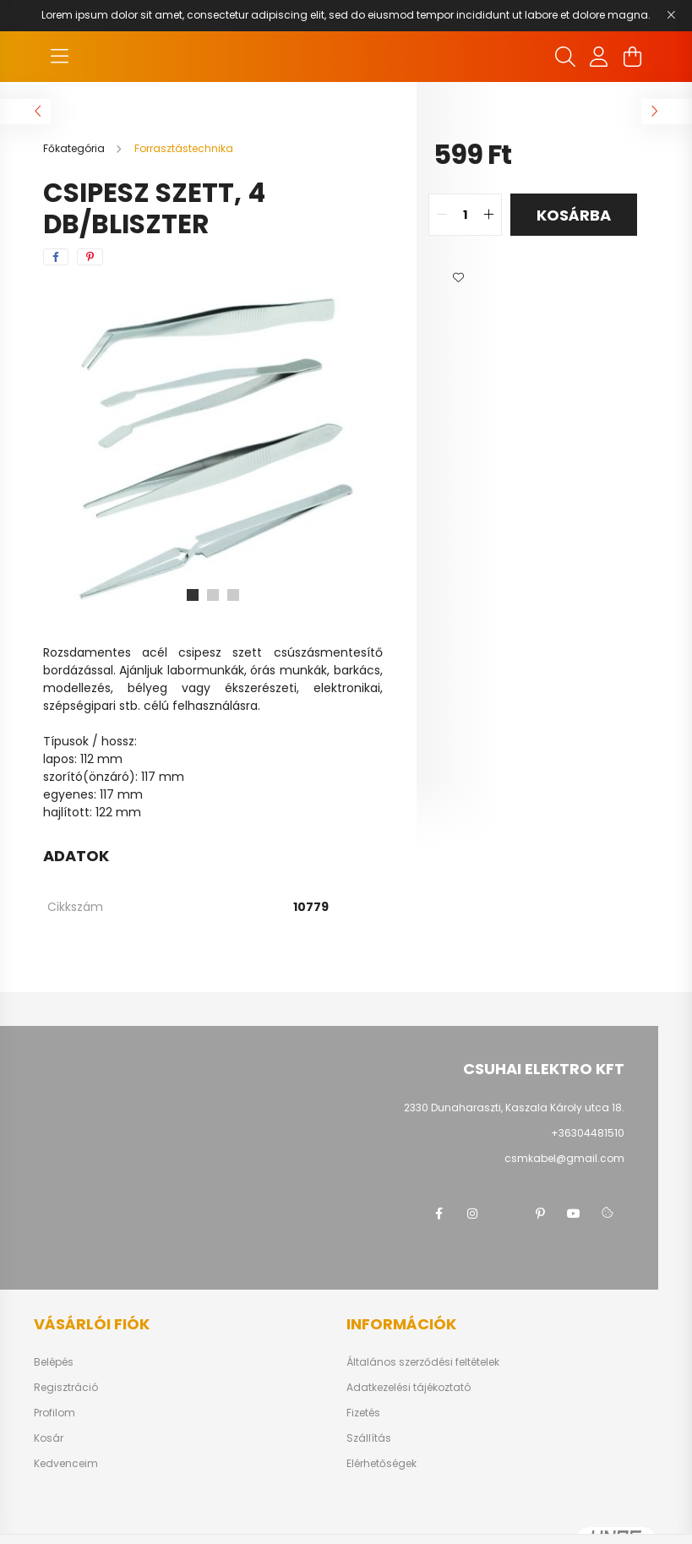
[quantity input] (465, 214)
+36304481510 (587, 1133)
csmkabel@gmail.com (564, 1158)
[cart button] (633, 57)
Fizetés (363, 1413)
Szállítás (368, 1438)
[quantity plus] (488, 214)
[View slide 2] (213, 595)
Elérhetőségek (381, 1464)
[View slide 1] (193, 595)
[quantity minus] (442, 214)
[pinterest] (90, 256)
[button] (459, 278)
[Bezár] (671, 15)
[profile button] (599, 57)
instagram (472, 1213)
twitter (506, 1213)
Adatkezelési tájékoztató (408, 1388)
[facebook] (55, 256)
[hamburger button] (60, 57)
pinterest (540, 1213)
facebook (438, 1213)
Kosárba (574, 215)
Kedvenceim (66, 1464)
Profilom (54, 1413)
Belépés (54, 1362)
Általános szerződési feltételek (422, 1362)
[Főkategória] (75, 148)
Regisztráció (66, 1388)
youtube (574, 1213)
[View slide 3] (233, 595)
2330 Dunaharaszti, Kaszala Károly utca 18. (514, 1107)
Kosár (48, 1438)
